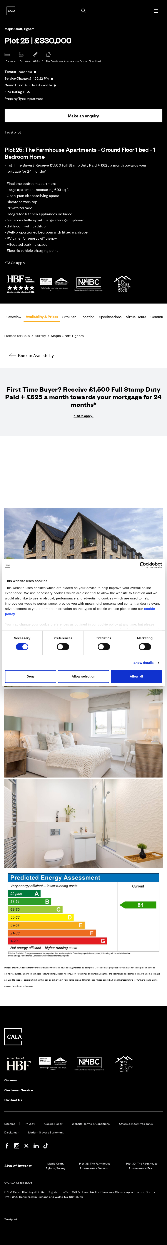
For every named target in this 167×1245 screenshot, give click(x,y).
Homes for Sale (17, 335)
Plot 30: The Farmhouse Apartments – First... (142, 1165)
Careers (10, 1080)
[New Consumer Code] (55, 291)
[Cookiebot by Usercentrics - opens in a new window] (143, 565)
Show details (144, 662)
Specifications (110, 316)
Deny (31, 676)
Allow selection (83, 676)
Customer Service (18, 1090)
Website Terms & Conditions (91, 1124)
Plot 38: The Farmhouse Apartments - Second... (94, 1165)
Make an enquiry (83, 115)
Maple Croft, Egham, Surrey (55, 1165)
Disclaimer (11, 1132)
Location (88, 316)
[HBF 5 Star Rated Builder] (21, 291)
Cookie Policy (53, 1124)
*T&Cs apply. (83, 415)
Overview (14, 316)
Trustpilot (13, 132)
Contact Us (13, 1099)
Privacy (30, 1124)
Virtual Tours (136, 316)
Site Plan (69, 316)
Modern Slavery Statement (46, 1132)
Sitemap (9, 1124)
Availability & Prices (42, 316)
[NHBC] (88, 291)
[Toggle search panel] (83, 10)
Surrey (40, 335)
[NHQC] (123, 291)
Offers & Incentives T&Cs (136, 1124)
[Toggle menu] (156, 10)
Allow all (136, 676)
